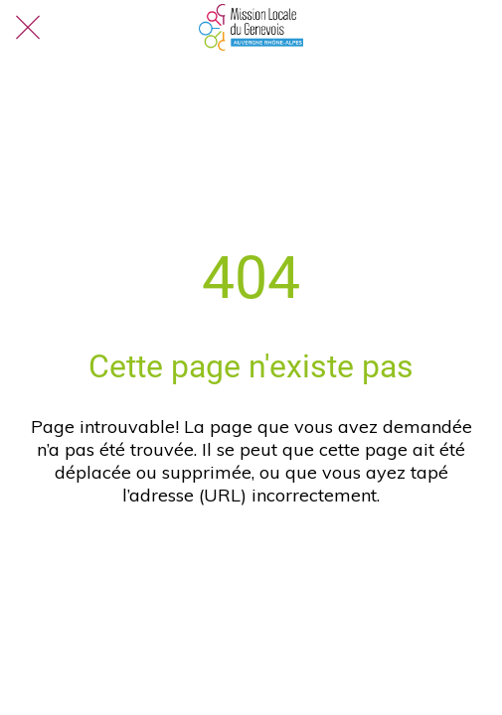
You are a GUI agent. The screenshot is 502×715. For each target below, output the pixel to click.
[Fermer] (28, 28)
